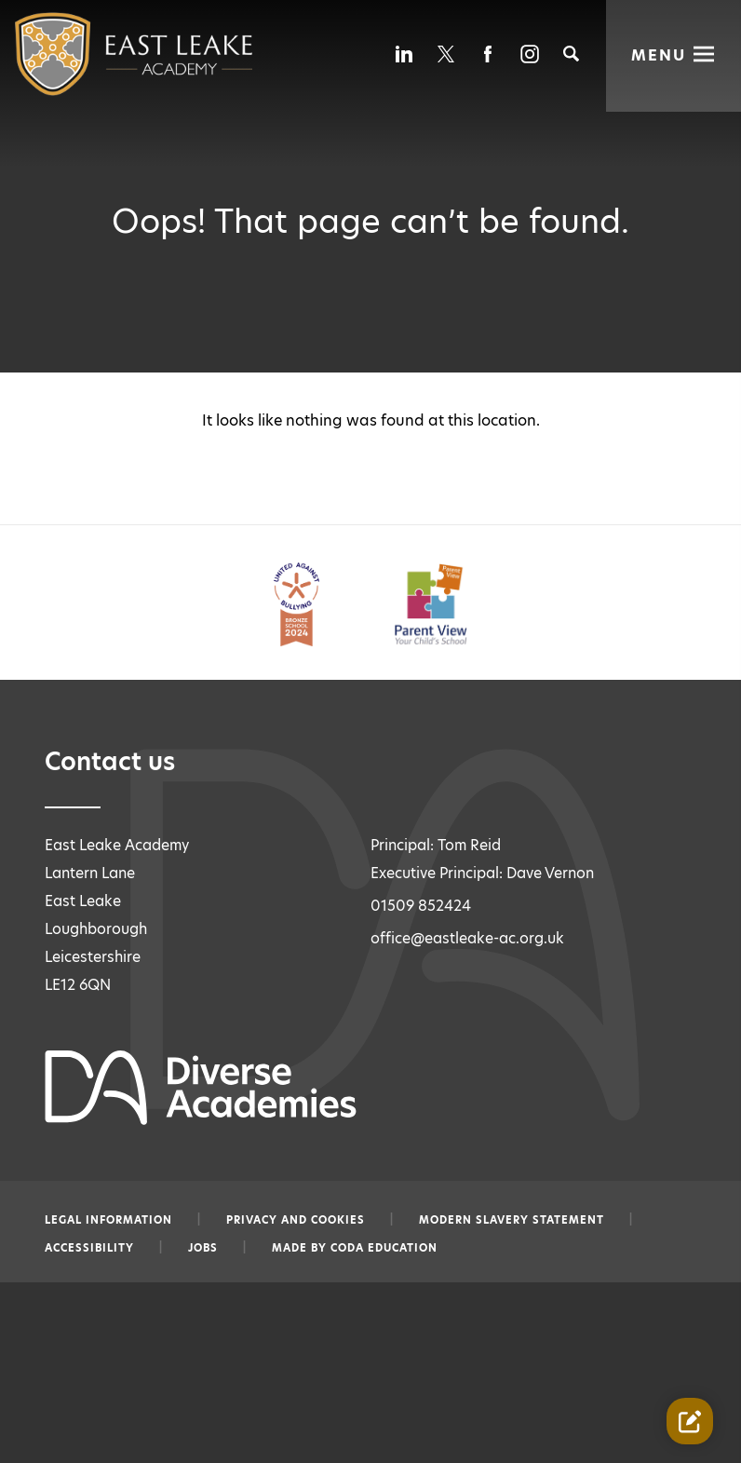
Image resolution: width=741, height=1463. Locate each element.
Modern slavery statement (511, 1219)
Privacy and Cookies (295, 1219)
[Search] (571, 54)
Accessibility (89, 1247)
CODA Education (384, 1247)
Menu (658, 53)
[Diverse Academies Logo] (96, 54)
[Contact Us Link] (690, 1421)
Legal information (108, 1219)
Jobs (203, 1247)
